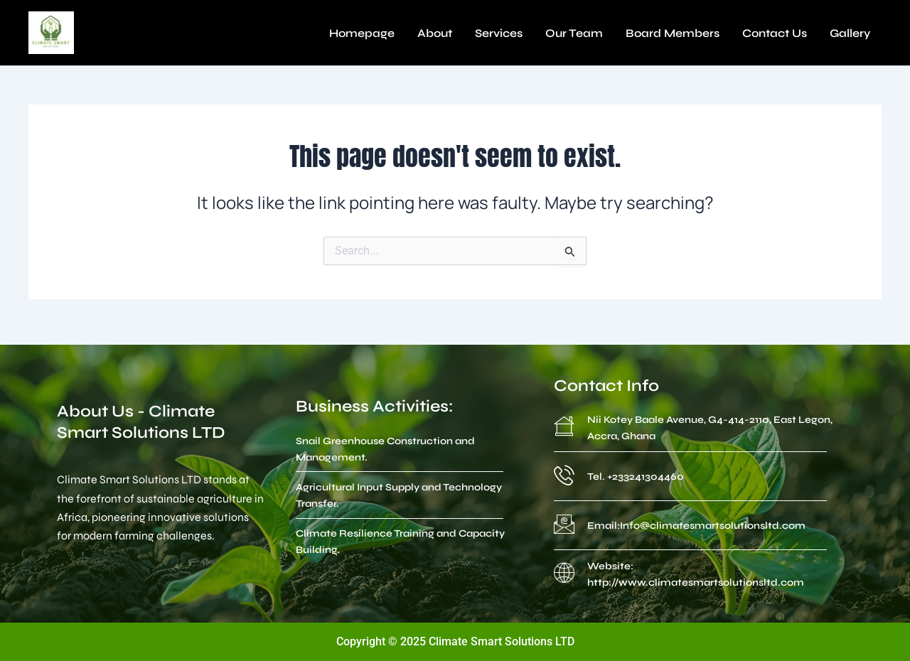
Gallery (850, 33)
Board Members (672, 33)
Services (499, 33)
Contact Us (774, 33)
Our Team (574, 33)
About (434, 33)
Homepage (362, 33)
